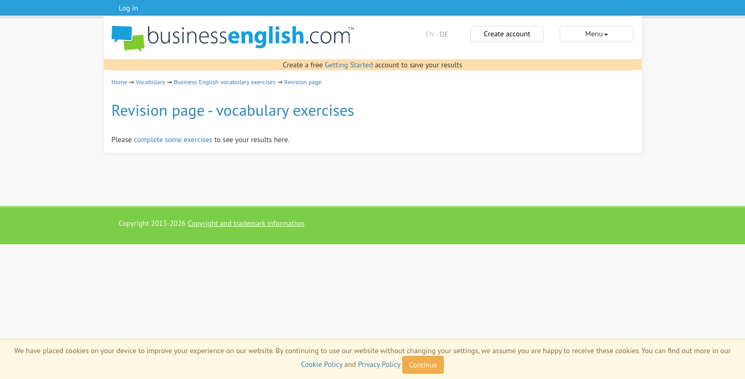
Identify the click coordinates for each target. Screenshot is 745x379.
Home (119, 82)
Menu (596, 33)
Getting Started (349, 64)
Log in (128, 8)
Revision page (303, 82)
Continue (423, 365)
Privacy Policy (379, 364)
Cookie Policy (322, 364)
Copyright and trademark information (245, 223)
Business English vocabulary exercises (225, 82)
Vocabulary (150, 82)
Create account (507, 33)
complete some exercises (173, 139)
